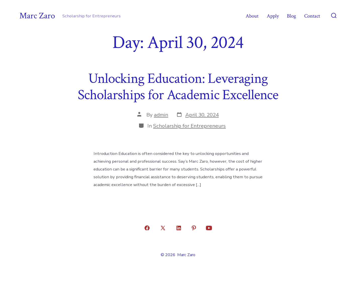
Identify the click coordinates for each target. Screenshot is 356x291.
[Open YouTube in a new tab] (209, 228)
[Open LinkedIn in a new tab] (179, 228)
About (252, 16)
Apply (273, 16)
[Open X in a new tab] (163, 228)
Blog (291, 16)
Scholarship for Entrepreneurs (189, 125)
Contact (312, 16)
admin (161, 114)
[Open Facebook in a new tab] (147, 228)
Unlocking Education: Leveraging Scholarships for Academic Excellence (178, 86)
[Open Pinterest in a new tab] (194, 228)
